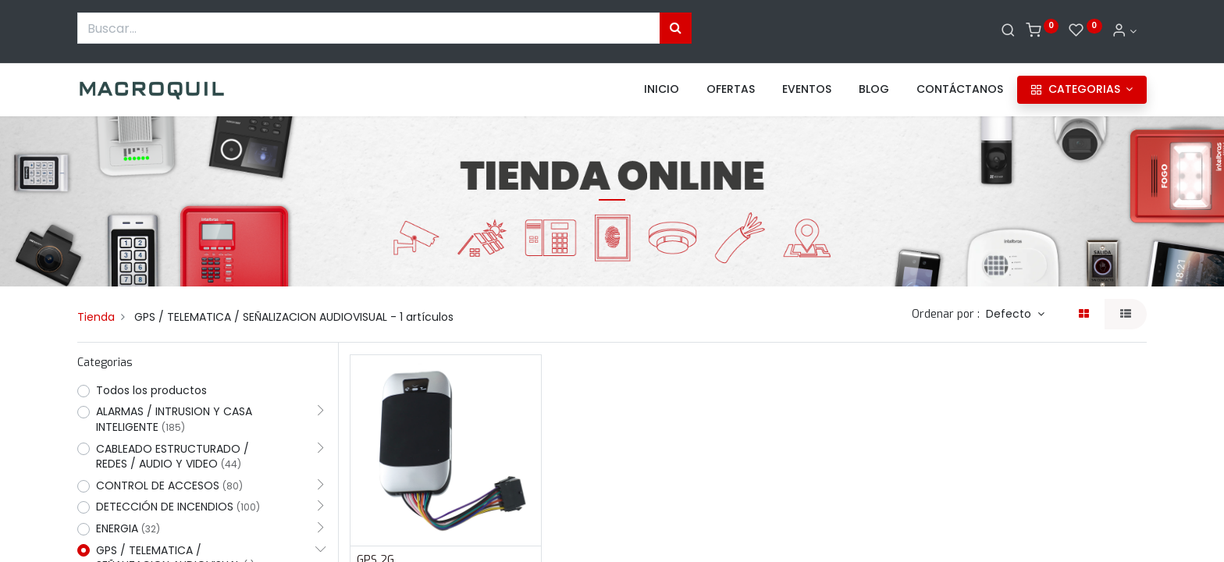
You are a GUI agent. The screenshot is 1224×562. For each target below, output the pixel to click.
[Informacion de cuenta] (1124, 31)
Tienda (96, 317)
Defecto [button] (1010, 314)
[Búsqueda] (676, 28)
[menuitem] (661, 90)
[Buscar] (1008, 31)
